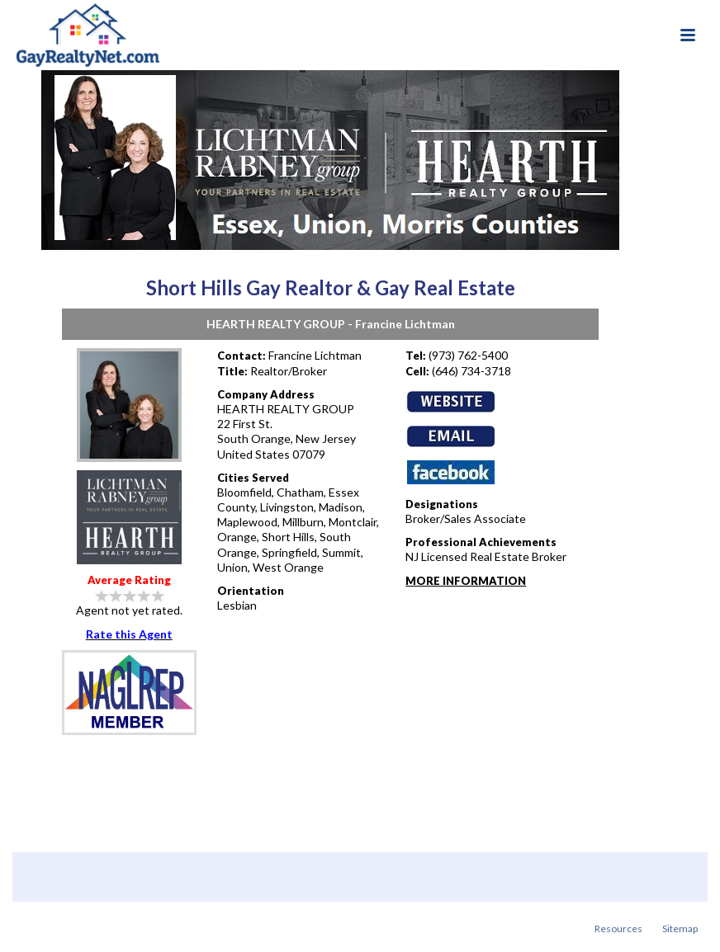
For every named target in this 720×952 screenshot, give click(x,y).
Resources (618, 928)
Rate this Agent (129, 634)
